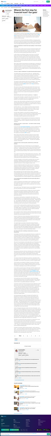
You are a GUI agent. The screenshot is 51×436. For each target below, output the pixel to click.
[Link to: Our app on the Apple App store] (39, 430)
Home (2, 7)
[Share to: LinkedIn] (17, 15)
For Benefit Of (33, 270)
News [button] (2, 3)
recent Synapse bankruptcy (25, 126)
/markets (20, 368)
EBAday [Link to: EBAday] (39, 423)
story (28, 33)
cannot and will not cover (34, 271)
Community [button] (16, 3)
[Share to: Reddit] (35, 336)
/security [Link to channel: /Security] (16, 340)
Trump (32, 83)
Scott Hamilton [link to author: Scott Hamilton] (8, 10)
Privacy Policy (7, 434)
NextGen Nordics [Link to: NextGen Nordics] (40, 422)
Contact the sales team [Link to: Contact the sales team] (17, 427)
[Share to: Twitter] (23, 336)
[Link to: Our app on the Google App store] (46, 430)
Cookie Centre (34, 433)
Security (9, 7)
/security (20, 364)
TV (5, 3)
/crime (19, 360)
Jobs (20, 3)
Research (8, 3)
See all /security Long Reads (18, 413)
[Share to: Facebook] (31, 336)
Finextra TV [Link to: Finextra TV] (27, 423)
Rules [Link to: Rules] (2, 424)
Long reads (5, 7)
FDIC (26, 132)
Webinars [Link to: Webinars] (27, 422)
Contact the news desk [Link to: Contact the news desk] (17, 422)
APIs (23, 3)
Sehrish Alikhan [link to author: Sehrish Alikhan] (22, 385)
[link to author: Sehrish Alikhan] (18, 388)
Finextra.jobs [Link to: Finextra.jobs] (28, 426)
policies (24, 83)
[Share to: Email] (39, 336)
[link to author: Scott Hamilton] (3, 11)
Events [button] (12, 3)
